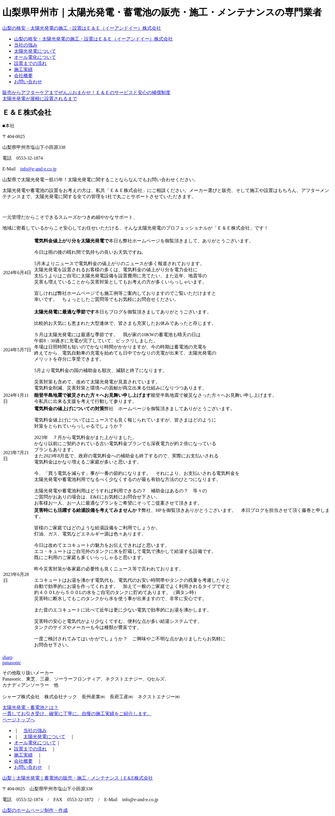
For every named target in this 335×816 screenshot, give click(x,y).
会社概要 (23, 75)
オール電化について (35, 57)
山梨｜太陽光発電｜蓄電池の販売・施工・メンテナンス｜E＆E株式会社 (77, 778)
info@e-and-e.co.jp (38, 168)
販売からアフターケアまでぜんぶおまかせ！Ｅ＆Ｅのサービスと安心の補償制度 (86, 92)
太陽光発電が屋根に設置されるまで (39, 98)
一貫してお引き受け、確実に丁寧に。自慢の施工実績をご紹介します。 (77, 713)
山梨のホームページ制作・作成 (35, 810)
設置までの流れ (30, 63)
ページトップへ (18, 719)
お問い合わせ (28, 81)
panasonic (11, 662)
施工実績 (23, 69)
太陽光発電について (35, 51)
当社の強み (25, 45)
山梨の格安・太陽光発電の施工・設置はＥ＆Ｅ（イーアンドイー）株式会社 (81, 28)
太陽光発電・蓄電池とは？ (30, 707)
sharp (7, 657)
